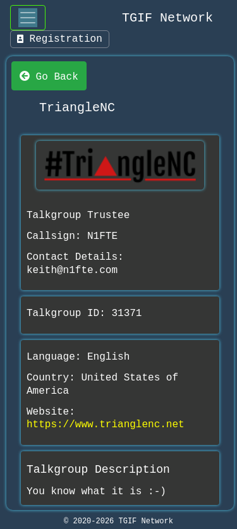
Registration (59, 39)
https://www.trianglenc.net (106, 424)
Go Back (49, 76)
